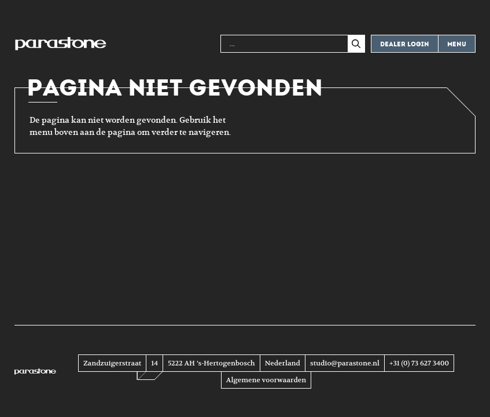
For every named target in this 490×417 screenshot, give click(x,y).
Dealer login (404, 44)
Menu (456, 44)
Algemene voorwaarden (266, 380)
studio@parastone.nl (345, 363)
